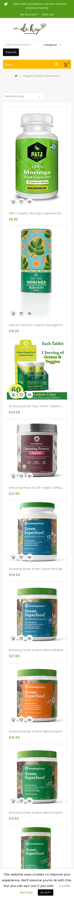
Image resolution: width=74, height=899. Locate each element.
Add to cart (13, 201)
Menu (31, 64)
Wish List (48, 14)
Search (11, 52)
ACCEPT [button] (45, 892)
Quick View (29, 202)
